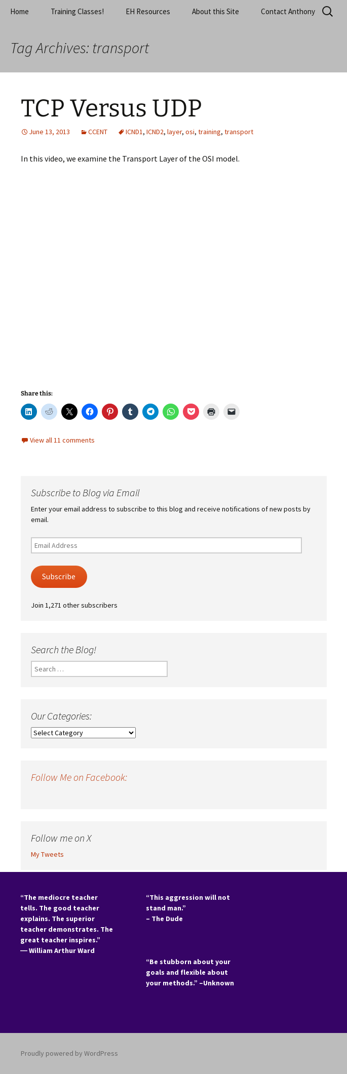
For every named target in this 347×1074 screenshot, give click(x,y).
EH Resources (148, 11)
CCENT (97, 131)
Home (19, 11)
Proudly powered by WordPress (69, 1053)
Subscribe (58, 576)
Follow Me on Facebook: (79, 777)
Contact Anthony (288, 11)
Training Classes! (77, 11)
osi (190, 131)
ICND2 (155, 131)
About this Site (215, 11)
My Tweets (47, 854)
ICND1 (134, 131)
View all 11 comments (62, 440)
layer (174, 131)
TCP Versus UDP (111, 108)
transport (238, 131)
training (209, 131)
